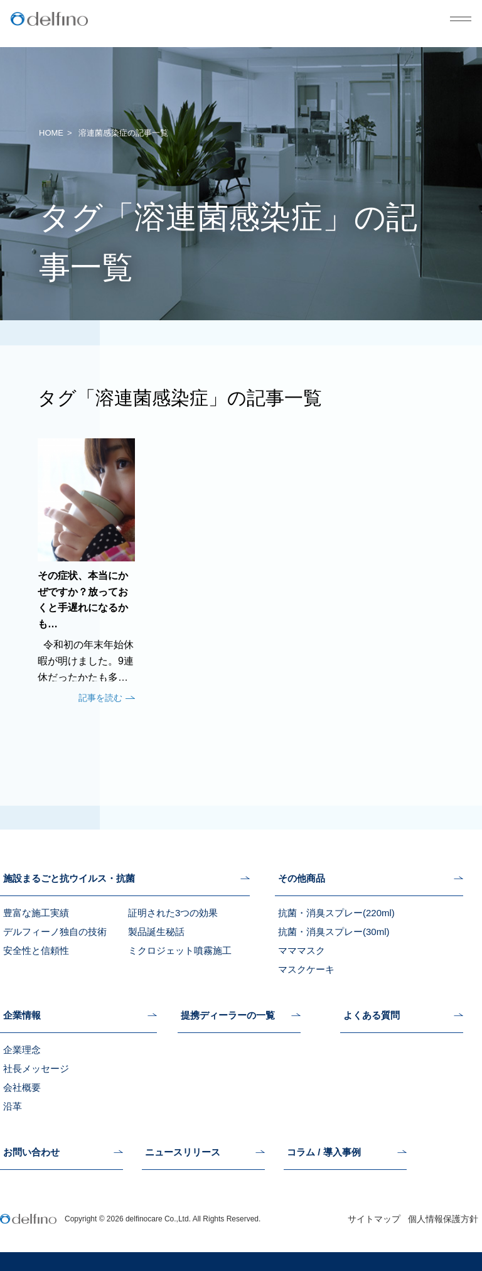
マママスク (301, 950)
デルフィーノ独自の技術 (55, 931)
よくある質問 (371, 1015)
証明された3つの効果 (173, 912)
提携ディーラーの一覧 (228, 1015)
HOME (51, 133)
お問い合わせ (31, 1152)
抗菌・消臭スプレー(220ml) (336, 912)
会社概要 (22, 1087)
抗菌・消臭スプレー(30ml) (334, 931)
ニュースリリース (182, 1152)
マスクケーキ (306, 969)
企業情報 (22, 1015)
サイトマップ (374, 1219)
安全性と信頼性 (36, 950)
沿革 (12, 1106)
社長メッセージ (36, 1068)
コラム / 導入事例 (324, 1152)
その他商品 (301, 878)
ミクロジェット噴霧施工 (180, 950)
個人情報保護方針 (443, 1219)
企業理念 (22, 1049)
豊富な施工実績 (36, 912)
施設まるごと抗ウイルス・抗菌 (69, 878)
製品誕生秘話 (156, 931)
